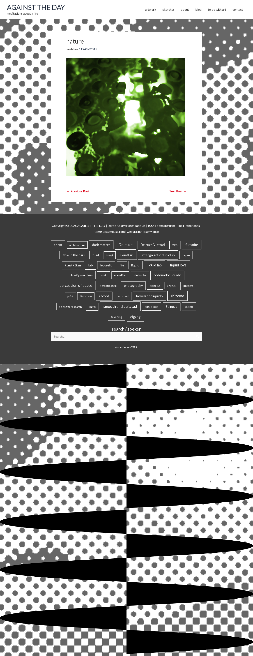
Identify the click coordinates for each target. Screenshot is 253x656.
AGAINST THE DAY (36, 7)
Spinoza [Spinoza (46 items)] (171, 307)
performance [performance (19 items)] (108, 286)
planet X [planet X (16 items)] (155, 286)
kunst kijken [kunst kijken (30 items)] (73, 265)
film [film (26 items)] (174, 245)
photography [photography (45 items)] (133, 286)
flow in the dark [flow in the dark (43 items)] (74, 255)
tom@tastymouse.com (109, 232)
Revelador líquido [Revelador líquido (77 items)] (149, 296)
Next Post (177, 191)
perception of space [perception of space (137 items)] (75, 285)
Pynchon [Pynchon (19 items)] (86, 296)
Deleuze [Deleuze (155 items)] (125, 244)
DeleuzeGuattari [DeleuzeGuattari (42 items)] (153, 245)
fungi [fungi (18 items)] (109, 255)
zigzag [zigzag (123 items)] (135, 317)
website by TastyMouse (143, 232)
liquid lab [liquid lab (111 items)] (154, 265)
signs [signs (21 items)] (92, 307)
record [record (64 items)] (104, 296)
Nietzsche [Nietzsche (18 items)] (139, 275)
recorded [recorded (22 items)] (122, 296)
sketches (72, 49)
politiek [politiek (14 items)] (171, 286)
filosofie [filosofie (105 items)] (191, 245)
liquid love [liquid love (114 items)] (178, 265)
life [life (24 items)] (122, 265)
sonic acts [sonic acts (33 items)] (151, 307)
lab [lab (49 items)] (90, 265)
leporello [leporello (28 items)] (106, 265)
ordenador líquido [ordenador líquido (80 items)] (167, 275)
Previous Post (78, 191)
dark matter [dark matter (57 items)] (101, 245)
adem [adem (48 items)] (58, 245)
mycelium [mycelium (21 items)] (120, 275)
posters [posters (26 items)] (188, 286)
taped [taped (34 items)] (189, 307)
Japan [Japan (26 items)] (186, 255)
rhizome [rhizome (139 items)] (177, 296)
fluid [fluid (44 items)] (96, 255)
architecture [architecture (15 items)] (77, 245)
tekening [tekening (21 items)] (116, 317)
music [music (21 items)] (103, 275)
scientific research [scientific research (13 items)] (70, 307)
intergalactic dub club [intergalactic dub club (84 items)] (158, 255)
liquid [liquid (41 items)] (135, 265)
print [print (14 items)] (70, 296)
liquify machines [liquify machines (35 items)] (82, 275)
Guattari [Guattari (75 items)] (126, 255)
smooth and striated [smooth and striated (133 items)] (120, 306)
